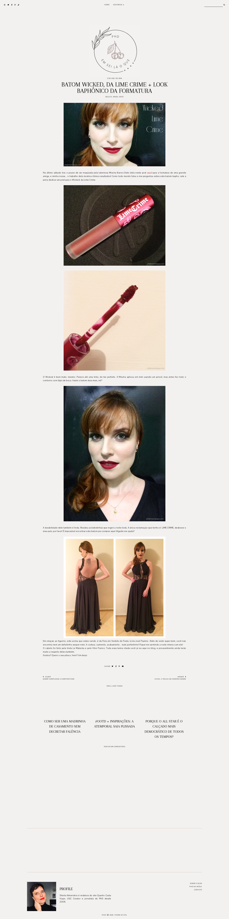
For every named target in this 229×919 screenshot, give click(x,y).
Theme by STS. (120, 915)
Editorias (117, 5)
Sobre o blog (196, 883)
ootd (121, 97)
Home (107, 5)
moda (115, 97)
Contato (198, 890)
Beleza (108, 97)
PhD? (104, 915)
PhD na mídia (195, 887)
